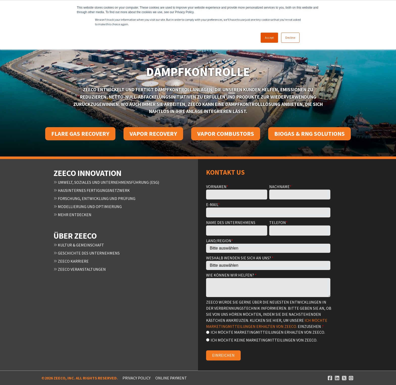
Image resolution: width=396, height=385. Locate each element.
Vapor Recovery (153, 134)
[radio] (268, 332)
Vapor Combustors (225, 134)
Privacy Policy (136, 377)
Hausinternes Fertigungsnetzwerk (92, 190)
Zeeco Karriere (71, 261)
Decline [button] (290, 37)
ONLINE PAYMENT (171, 377)
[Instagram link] (351, 377)
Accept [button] (269, 37)
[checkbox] (268, 335)
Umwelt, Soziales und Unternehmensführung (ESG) (106, 182)
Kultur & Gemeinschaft (79, 244)
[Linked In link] (337, 377)
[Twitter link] (344, 377)
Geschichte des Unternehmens (87, 253)
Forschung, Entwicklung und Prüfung (94, 198)
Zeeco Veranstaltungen (80, 269)
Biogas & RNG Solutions (309, 134)
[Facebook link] (330, 377)
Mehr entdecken (72, 214)
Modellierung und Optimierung (88, 206)
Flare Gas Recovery (80, 134)
